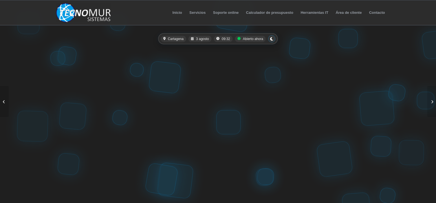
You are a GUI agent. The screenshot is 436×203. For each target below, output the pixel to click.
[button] (218, 38)
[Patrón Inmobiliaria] (431, 101)
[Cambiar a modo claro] (271, 38)
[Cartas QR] (4, 101)
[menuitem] (177, 12)
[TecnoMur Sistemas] (83, 12)
